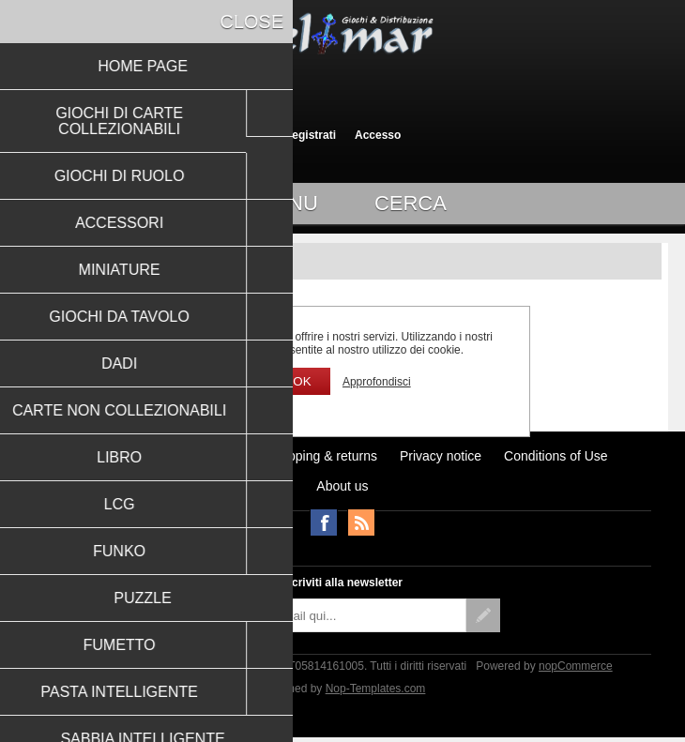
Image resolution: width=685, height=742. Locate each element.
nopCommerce (576, 666)
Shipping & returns (323, 455)
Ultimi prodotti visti (130, 455)
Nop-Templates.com (376, 688)
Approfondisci (376, 381)
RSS (361, 522)
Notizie (226, 455)
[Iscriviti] (325, 615)
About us (342, 485)
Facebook (324, 522)
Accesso (378, 135)
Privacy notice (440, 455)
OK (302, 381)
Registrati (310, 135)
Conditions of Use (556, 455)
